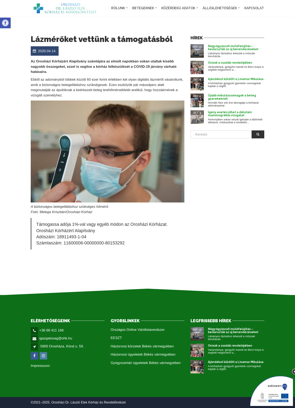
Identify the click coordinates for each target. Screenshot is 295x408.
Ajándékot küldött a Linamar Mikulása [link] (235, 79)
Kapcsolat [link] (254, 8)
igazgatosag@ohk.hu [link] (55, 338)
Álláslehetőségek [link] (220, 8)
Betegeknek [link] (143, 8)
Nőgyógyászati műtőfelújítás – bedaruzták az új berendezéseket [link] (233, 47)
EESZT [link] (116, 338)
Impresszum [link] (40, 366)
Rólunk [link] (118, 8)
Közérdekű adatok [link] (178, 8)
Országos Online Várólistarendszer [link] (138, 330)
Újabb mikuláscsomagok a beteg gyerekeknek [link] (232, 97)
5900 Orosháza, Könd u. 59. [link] (62, 346)
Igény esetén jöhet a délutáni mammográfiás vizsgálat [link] (230, 114)
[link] (5, 23)
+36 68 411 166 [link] (51, 330)
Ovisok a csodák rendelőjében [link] (230, 62)
